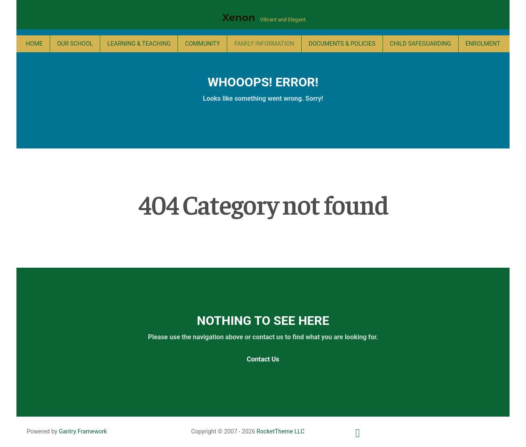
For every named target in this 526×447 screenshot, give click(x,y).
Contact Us (263, 359)
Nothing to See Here (263, 320)
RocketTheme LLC (280, 431)
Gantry (83, 431)
